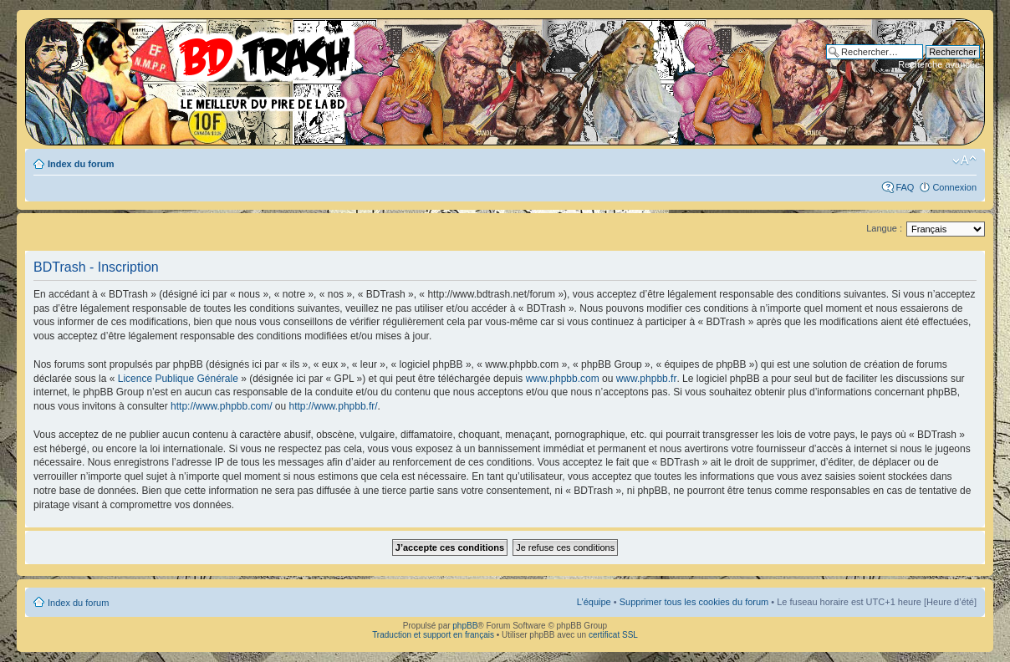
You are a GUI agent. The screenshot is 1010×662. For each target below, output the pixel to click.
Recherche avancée (939, 64)
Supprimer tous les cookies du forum (694, 602)
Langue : (884, 228)
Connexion (954, 187)
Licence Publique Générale (178, 378)
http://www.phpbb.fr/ (333, 406)
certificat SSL (613, 634)
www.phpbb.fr (646, 378)
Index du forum (81, 164)
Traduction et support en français (433, 634)
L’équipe (594, 602)
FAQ (904, 187)
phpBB (464, 625)
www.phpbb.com (562, 378)
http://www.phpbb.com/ (221, 406)
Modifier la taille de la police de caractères (964, 160)
